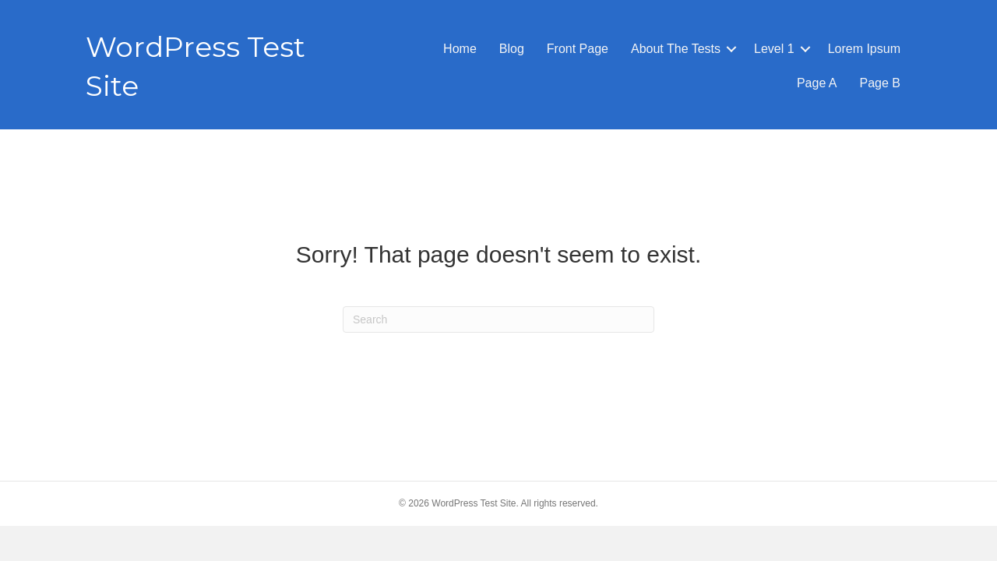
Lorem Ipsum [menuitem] (864, 48)
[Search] (498, 319)
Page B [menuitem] (880, 83)
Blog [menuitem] (511, 48)
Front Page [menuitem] (577, 48)
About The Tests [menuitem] (675, 48)
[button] (731, 49)
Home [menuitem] (460, 48)
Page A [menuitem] (817, 83)
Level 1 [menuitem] (774, 48)
